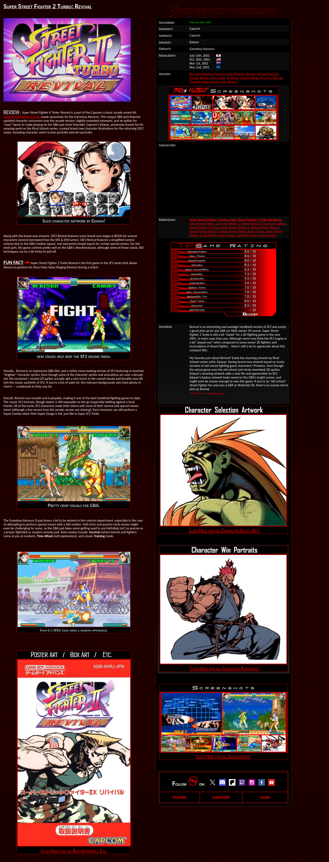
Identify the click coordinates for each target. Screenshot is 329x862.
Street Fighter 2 (229, 224)
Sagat (221, 78)
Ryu (192, 74)
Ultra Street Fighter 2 (203, 224)
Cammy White (249, 78)
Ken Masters (204, 74)
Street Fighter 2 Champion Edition (263, 224)
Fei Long (265, 78)
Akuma (215, 82)
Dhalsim (239, 74)
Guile (229, 74)
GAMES (265, 797)
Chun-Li (219, 74)
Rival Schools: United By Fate (237, 235)
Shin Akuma (229, 82)
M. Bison (232, 78)
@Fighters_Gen (216, 393)
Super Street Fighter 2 (234, 227)
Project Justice (267, 235)
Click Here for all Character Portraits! (224, 668)
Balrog (204, 78)
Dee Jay (278, 78)
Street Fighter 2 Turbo (204, 227)
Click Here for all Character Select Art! (224, 530)
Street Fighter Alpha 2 (264, 227)
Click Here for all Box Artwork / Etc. (74, 850)
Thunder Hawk (199, 82)
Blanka (250, 74)
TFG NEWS (179, 797)
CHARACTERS (221, 797)
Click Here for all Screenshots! (223, 756)
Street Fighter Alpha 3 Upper (208, 231)
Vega (213, 78)
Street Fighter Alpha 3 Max (246, 231)
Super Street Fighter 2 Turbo (22, 117)
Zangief (261, 74)
